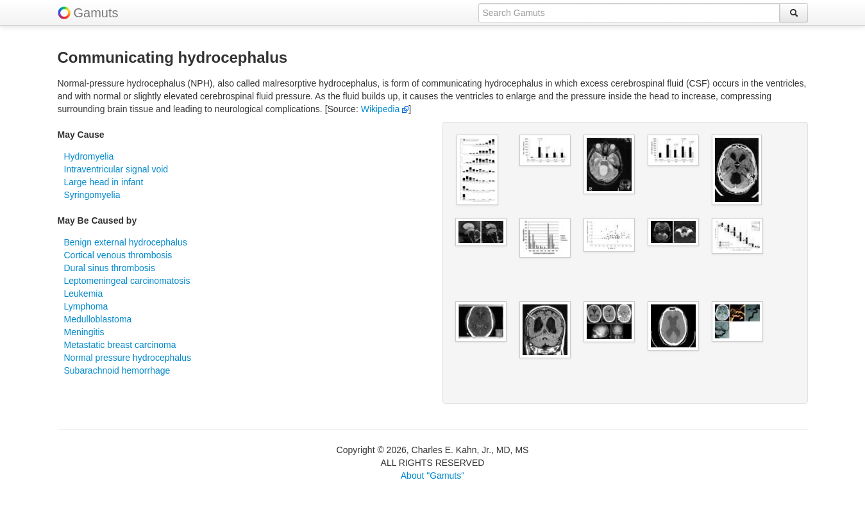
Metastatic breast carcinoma (120, 345)
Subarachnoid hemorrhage (117, 370)
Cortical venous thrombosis (118, 255)
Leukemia (83, 293)
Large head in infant (104, 182)
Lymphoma (86, 306)
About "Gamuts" (432, 475)
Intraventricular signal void (116, 169)
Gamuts (96, 13)
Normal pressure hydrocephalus (127, 357)
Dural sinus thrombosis (109, 268)
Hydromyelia (89, 156)
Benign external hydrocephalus (125, 242)
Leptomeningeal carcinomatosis (127, 281)
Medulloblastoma (98, 319)
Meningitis (84, 332)
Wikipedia (385, 109)
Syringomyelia (92, 195)
